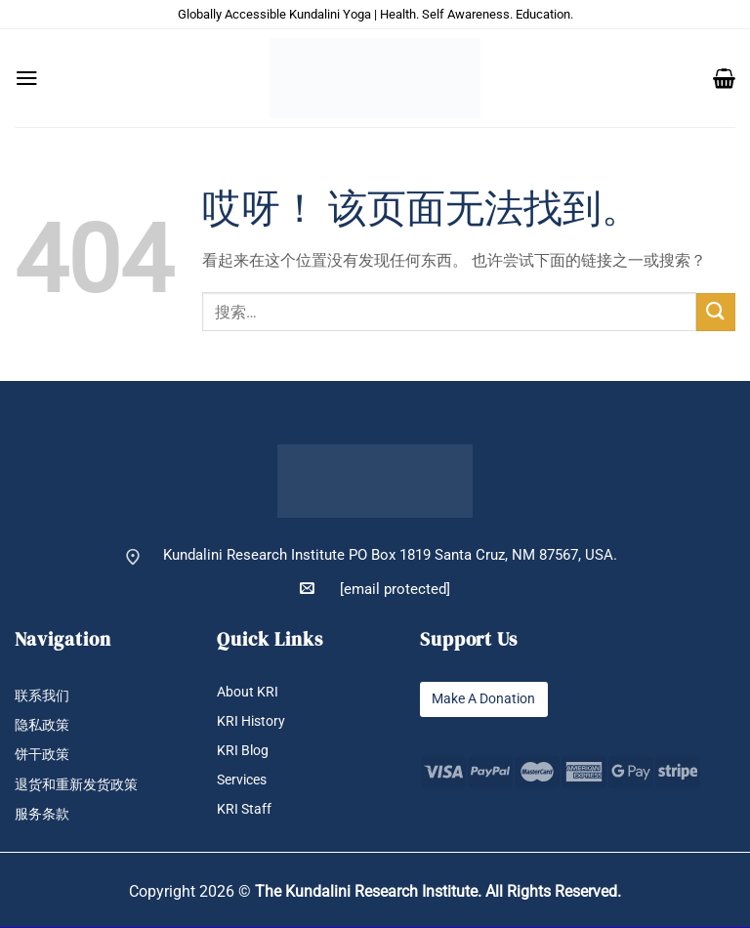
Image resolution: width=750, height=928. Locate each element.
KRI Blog (244, 750)
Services (244, 780)
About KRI (249, 692)
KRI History (253, 721)
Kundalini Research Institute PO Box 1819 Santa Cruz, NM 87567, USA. (390, 555)
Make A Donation (488, 699)
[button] (27, 78)
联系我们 (44, 696)
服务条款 (44, 815)
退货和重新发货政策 (80, 785)
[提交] (715, 312)
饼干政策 (44, 755)
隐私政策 (44, 725)
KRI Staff (245, 809)
